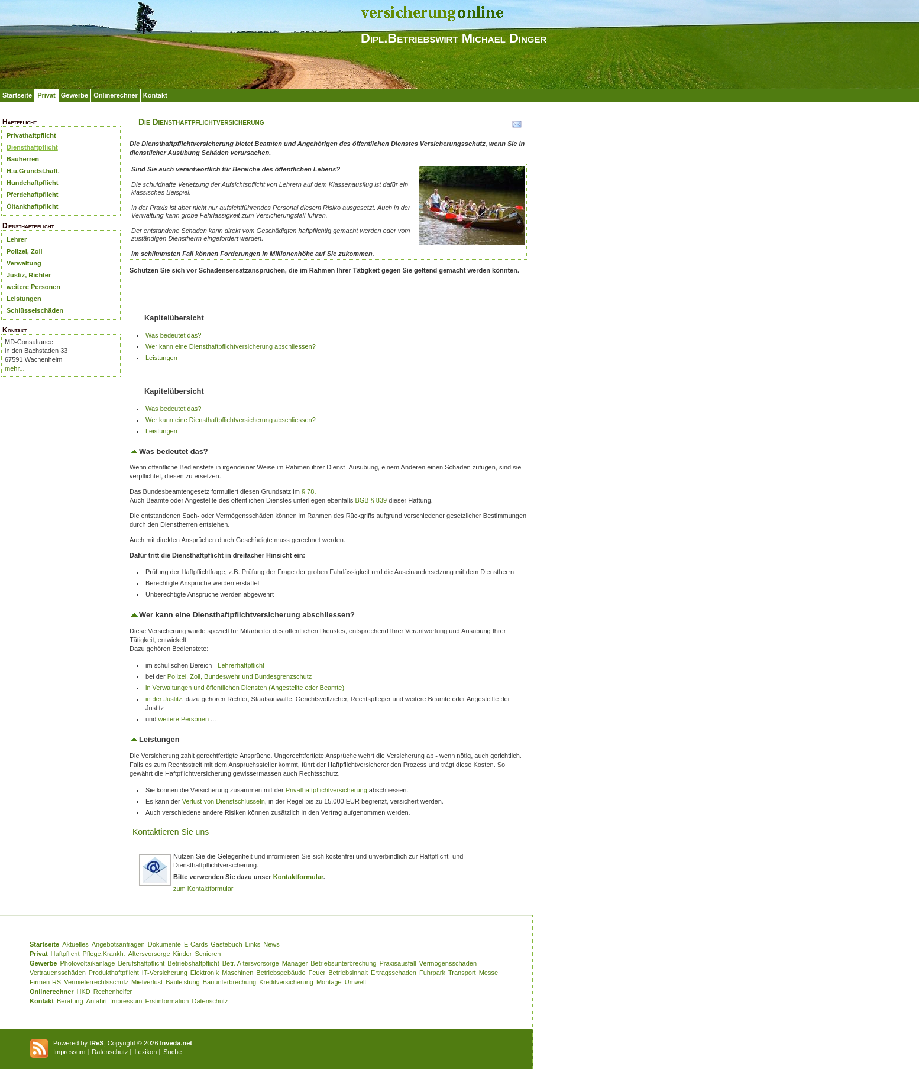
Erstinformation (167, 1001)
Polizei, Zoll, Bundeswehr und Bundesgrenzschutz (239, 676)
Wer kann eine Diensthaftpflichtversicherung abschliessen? (230, 346)
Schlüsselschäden (35, 310)
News (271, 944)
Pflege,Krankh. (104, 953)
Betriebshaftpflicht (193, 963)
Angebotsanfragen (118, 944)
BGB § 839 (371, 500)
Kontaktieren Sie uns (170, 832)
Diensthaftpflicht (32, 147)
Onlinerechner (115, 95)
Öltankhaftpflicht (32, 206)
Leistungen (24, 298)
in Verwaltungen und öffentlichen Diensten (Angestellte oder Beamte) (244, 687)
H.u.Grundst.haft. (33, 170)
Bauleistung (183, 982)
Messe (488, 972)
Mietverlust (147, 982)
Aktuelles (75, 944)
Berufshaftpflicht (141, 963)
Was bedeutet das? (173, 335)
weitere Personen (33, 286)
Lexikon (145, 1051)
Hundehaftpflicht (32, 182)
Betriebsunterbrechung (343, 963)
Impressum (126, 1001)
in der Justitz (163, 698)
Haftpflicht (65, 953)
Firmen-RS (45, 982)
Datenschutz (210, 1001)
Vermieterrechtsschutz (96, 982)
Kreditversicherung (286, 982)
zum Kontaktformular (203, 888)
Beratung (70, 1001)
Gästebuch (226, 944)
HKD (83, 991)
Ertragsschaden (393, 972)
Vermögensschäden (448, 963)
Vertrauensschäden (58, 972)
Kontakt (155, 95)
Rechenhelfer (112, 991)
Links (253, 944)
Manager (295, 963)
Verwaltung (24, 263)
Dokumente (164, 944)
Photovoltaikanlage (87, 963)
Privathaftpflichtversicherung (326, 789)
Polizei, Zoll (25, 251)
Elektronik (204, 972)
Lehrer (17, 239)
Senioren (208, 953)
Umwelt (356, 982)
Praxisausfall (397, 963)
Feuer (317, 972)
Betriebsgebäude (280, 972)
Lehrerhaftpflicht (241, 665)
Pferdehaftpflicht (32, 194)
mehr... (15, 368)
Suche (172, 1051)
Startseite (17, 95)
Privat (46, 95)
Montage (329, 982)
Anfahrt (96, 1001)
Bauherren (23, 159)
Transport (462, 972)
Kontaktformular (298, 876)
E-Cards (196, 944)
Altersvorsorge (149, 953)
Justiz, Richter (29, 274)
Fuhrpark (432, 972)
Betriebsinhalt (348, 972)
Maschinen (237, 972)
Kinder (182, 953)
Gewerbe (74, 95)
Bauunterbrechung (230, 982)
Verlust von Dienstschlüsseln (223, 801)
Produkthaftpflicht (114, 972)
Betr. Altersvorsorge (250, 963)
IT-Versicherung (164, 972)
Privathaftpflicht (31, 135)
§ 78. (309, 491)
